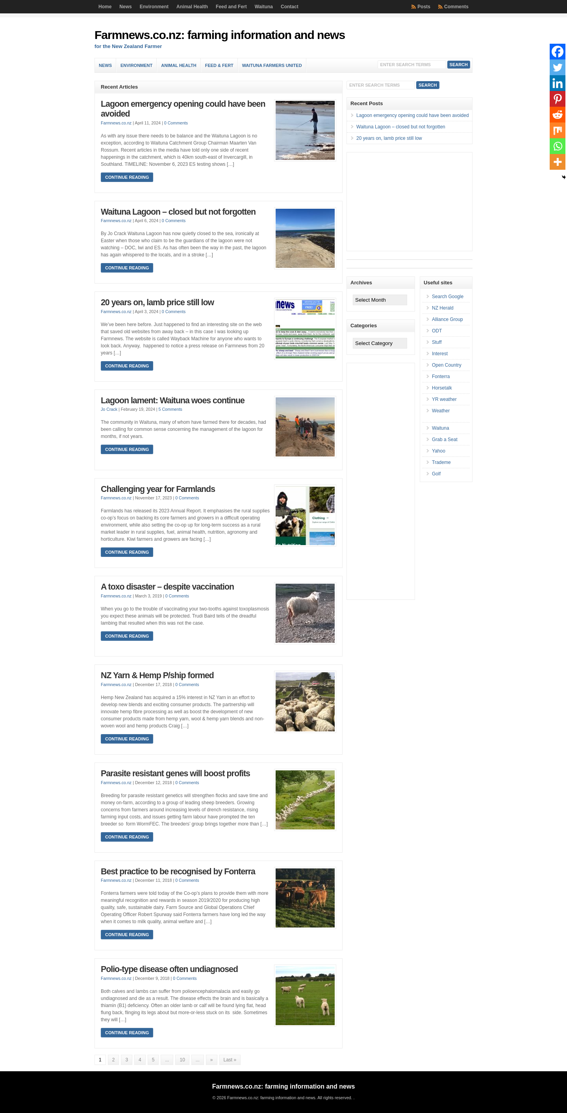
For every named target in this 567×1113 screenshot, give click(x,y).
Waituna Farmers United (272, 65)
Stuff (436, 342)
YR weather (444, 399)
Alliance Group (447, 319)
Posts (423, 6)
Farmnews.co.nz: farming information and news (219, 34)
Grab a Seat (445, 439)
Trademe (441, 462)
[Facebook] (557, 51)
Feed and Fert (231, 6)
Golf (436, 474)
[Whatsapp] (557, 146)
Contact (289, 6)
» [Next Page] (211, 1060)
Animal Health (192, 6)
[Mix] (557, 130)
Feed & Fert (219, 65)
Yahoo (438, 451)
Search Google (447, 296)
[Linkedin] (557, 83)
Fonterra (441, 376)
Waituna (264, 6)
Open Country (446, 365)
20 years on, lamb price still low (157, 302)
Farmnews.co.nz (116, 123)
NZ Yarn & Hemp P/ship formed (157, 675)
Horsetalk (442, 388)
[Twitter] (557, 67)
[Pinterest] (557, 99)
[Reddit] (557, 114)
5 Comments (170, 409)
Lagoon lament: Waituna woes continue (173, 400)
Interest (440, 353)
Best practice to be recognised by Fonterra (178, 871)
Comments (456, 6)
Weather (441, 411)
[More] (557, 162)
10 (182, 1060)
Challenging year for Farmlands (158, 489)
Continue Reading (127, 177)
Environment (154, 6)
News (125, 6)
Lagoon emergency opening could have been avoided (412, 115)
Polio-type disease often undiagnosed (169, 969)
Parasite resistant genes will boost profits (175, 773)
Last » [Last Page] (230, 1060)
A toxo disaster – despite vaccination (167, 587)
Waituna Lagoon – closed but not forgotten (178, 212)
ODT (437, 331)
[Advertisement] (406, 201)
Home (104, 6)
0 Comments (176, 123)
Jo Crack (109, 409)
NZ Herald (443, 308)
